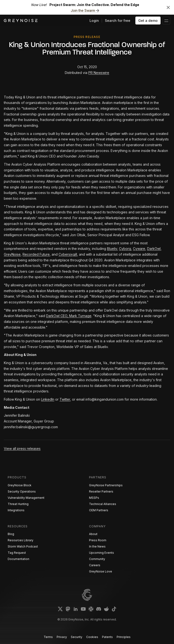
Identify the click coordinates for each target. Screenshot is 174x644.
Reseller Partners (101, 491)
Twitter (65, 399)
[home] (20, 20)
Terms (48, 637)
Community (97, 559)
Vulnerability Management (26, 498)
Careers (94, 565)
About (93, 534)
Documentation (18, 559)
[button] (166, 20)
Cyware (139, 249)
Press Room (97, 540)
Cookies (92, 637)
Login (94, 20)
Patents (107, 637)
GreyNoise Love (100, 571)
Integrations (16, 510)
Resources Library (20, 540)
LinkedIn (47, 399)
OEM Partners (98, 510)
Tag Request (17, 552)
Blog (11, 534)
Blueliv (112, 249)
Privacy (62, 637)
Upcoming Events (101, 552)
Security (76, 637)
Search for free (117, 20)
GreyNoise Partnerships (106, 485)
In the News (97, 546)
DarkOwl (154, 249)
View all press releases (22, 448)
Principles (124, 637)
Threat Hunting (18, 504)
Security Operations (22, 491)
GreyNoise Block (19, 485)
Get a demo (148, 20)
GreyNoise (12, 254)
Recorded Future (36, 254)
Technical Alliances (102, 504)
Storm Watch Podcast (23, 546)
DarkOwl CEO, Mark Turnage (68, 316)
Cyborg (125, 249)
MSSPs (94, 498)
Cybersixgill (68, 254)
